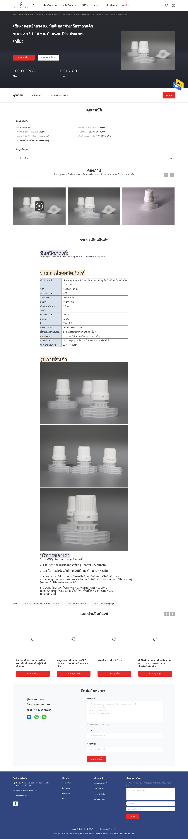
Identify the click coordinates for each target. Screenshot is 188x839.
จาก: (90, 730)
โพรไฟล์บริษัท (66, 783)
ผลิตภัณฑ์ (23, 15)
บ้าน (15, 15)
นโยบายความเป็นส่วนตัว (108, 829)
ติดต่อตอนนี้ (96, 759)
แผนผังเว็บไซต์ (77, 829)
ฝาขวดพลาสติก (99, 789)
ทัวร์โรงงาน (66, 788)
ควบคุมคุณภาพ (67, 793)
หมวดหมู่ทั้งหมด (99, 799)
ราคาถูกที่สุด (24, 57)
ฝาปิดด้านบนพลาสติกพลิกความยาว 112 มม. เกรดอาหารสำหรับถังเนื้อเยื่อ (154, 663)
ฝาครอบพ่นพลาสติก (101, 783)
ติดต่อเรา (65, 798)
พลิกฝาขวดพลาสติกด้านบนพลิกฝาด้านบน (42, 603)
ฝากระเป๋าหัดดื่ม (36, 15)
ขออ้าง (168, 95)
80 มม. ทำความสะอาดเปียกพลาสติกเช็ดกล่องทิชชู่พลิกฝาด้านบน (31, 663)
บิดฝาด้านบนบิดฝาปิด (77, 603)
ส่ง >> (133, 817)
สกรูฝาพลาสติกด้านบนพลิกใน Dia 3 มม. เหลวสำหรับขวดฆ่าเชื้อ (72, 663)
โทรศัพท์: (92, 744)
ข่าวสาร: (92, 698)
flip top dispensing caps (104, 603)
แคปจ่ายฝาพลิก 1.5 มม (110, 660)
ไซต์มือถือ (90, 829)
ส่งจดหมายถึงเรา (49, 57)
